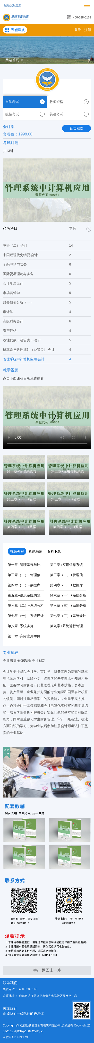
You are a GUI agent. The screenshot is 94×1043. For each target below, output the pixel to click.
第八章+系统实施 (21, 626)
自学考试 (25, 101)
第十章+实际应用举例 (24, 636)
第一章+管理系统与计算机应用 (31, 565)
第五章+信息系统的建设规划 (29, 595)
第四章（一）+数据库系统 (27, 585)
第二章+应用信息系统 (66, 565)
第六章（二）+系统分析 (26, 605)
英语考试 (69, 114)
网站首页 (12, 60)
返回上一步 (47, 970)
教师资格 (69, 101)
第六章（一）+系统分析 (68, 595)
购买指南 (76, 129)
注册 (87, 30)
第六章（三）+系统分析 (68, 605)
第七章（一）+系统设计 (26, 616)
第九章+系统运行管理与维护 (71, 626)
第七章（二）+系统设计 (68, 616)
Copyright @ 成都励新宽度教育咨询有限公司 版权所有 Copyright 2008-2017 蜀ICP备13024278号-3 (47, 1028)
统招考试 (25, 114)
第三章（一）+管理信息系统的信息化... (37, 575)
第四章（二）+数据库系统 (69, 585)
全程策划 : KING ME (16, 1037)
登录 (77, 30)
